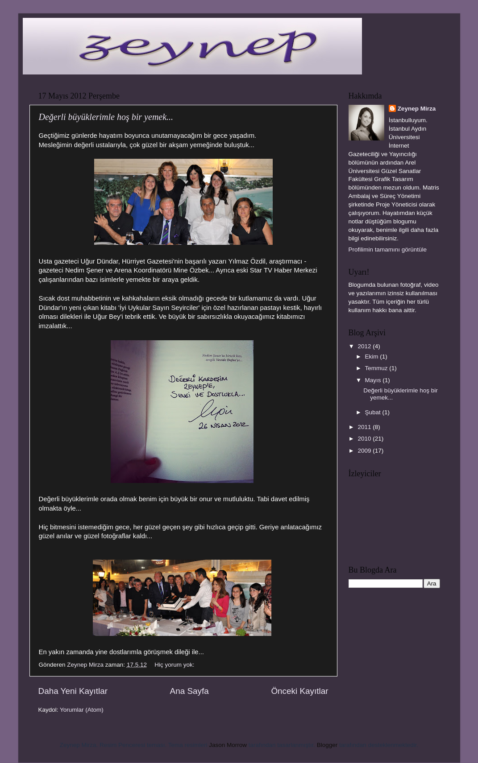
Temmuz (377, 368)
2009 (365, 450)
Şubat (373, 412)
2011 (365, 427)
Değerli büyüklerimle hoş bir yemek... (106, 117)
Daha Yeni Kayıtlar (73, 691)
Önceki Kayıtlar (299, 691)
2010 (365, 438)
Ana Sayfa (189, 691)
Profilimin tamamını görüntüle (388, 249)
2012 (365, 346)
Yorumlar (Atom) (82, 709)
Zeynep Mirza (417, 108)
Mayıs (374, 380)
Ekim (372, 356)
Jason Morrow (228, 745)
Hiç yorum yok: (175, 664)
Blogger (327, 745)
